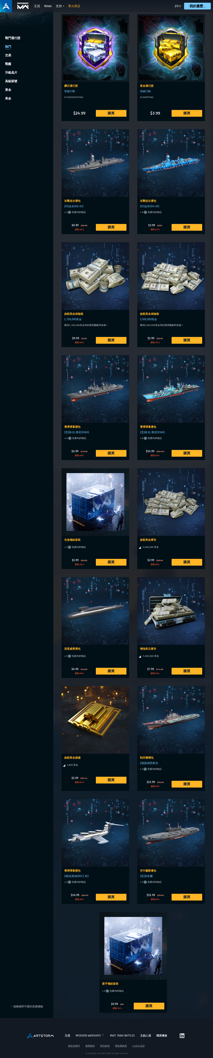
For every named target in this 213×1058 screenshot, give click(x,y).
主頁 (37, 6)
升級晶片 (11, 72)
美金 (8, 98)
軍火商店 (74, 6)
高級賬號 (11, 81)
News (48, 6)
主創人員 (145, 1035)
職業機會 (161, 1035)
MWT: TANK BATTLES (122, 1035)
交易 (8, 55)
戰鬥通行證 (12, 38)
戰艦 (8, 64)
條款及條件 (74, 1045)
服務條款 (90, 1045)
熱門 (8, 47)
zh (177, 6)
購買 (111, 113)
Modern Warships (90, 1035)
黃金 (8, 90)
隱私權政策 (121, 1045)
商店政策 (105, 1045)
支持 (60, 6)
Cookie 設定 (138, 1045)
